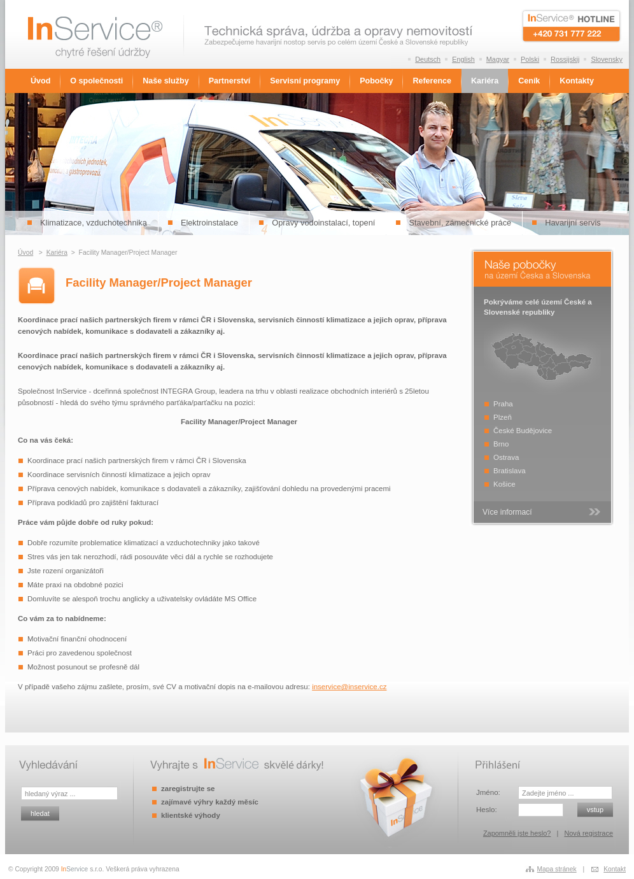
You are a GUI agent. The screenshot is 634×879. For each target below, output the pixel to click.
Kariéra (484, 80)
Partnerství (229, 80)
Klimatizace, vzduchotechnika (93, 222)
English (463, 59)
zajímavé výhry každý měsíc (209, 802)
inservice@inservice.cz (349, 686)
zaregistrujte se (188, 788)
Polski (530, 59)
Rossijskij (565, 59)
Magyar (497, 59)
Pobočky (376, 80)
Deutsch (427, 59)
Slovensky (607, 59)
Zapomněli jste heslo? (517, 833)
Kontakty (577, 80)
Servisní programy (305, 80)
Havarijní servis (572, 222)
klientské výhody (190, 815)
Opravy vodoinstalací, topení (323, 222)
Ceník (529, 80)
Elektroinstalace (209, 222)
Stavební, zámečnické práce (460, 222)
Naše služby (165, 80)
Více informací (507, 512)
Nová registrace (588, 833)
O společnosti (96, 80)
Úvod (40, 80)
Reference (431, 80)
